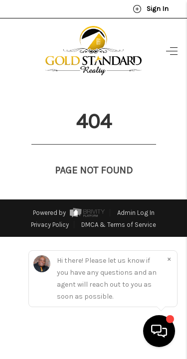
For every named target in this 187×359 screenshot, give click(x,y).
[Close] (169, 259)
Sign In (151, 8)
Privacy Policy (50, 206)
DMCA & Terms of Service (118, 206)
